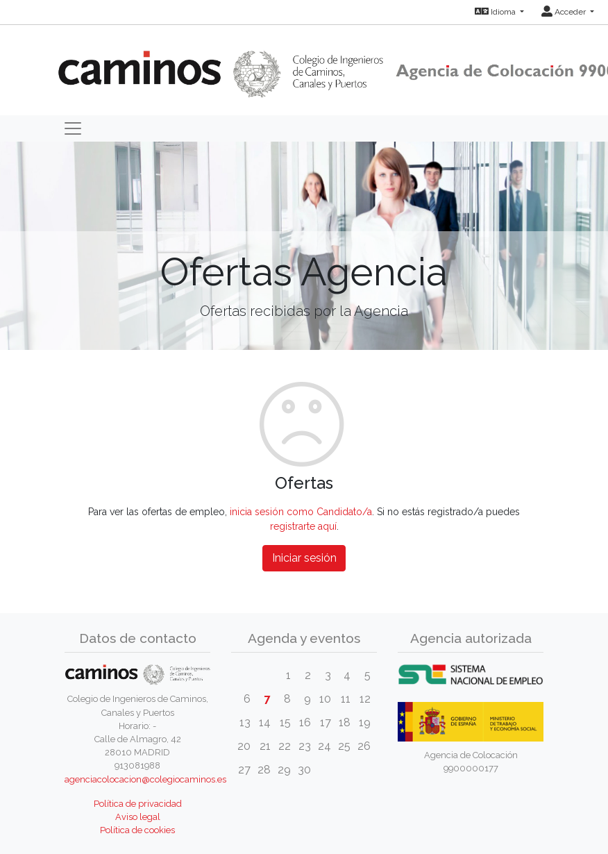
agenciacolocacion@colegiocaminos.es (145, 779)
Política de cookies (137, 830)
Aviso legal (137, 817)
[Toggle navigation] (73, 128)
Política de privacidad (138, 803)
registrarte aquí (303, 526)
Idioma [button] (496, 12)
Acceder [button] (564, 12)
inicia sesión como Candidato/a (301, 511)
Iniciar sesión (304, 557)
